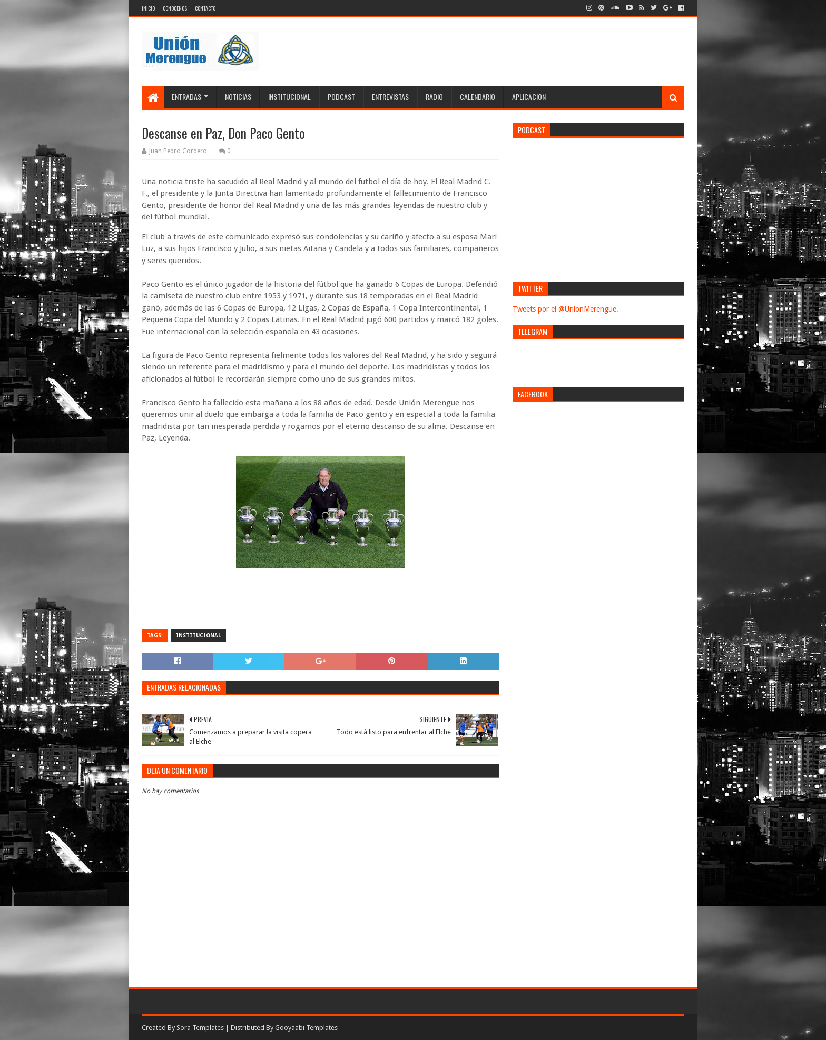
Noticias (238, 96)
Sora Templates (200, 1028)
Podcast (341, 96)
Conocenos (175, 8)
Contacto (205, 8)
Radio (434, 96)
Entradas (186, 96)
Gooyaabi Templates (306, 1028)
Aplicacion (529, 96)
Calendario (477, 96)
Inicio (148, 8)
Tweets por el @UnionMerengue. (565, 309)
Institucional (289, 96)
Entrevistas (390, 96)
